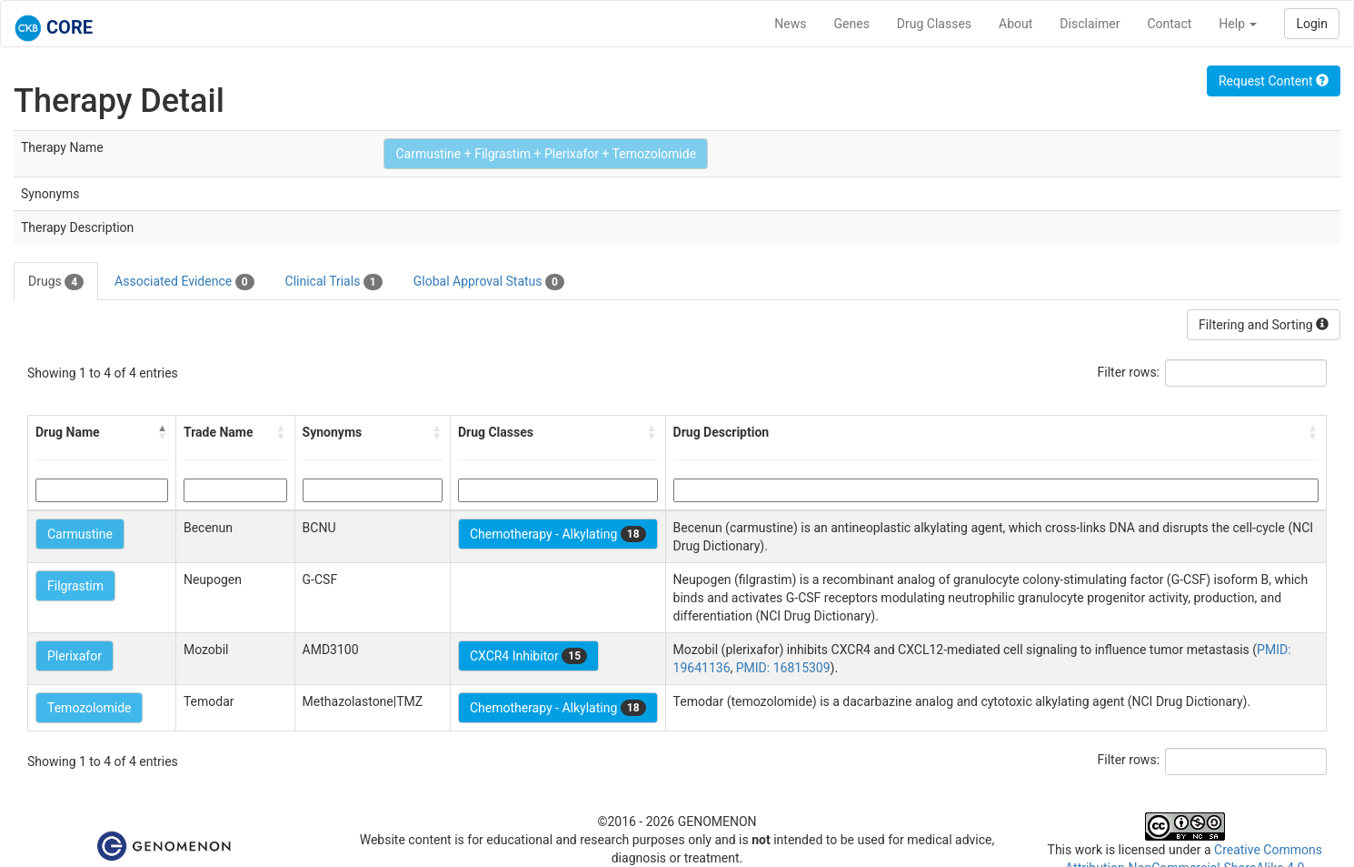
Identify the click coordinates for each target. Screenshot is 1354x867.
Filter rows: (1129, 372)
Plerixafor (74, 656)
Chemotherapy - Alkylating (558, 534)
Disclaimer (1090, 23)
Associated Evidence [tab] (184, 282)
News (790, 23)
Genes (852, 23)
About (1015, 23)
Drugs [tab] (56, 282)
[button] (162, 432)
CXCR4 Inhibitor (528, 656)
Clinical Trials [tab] (334, 282)
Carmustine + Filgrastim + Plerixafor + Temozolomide (545, 153)
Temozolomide (89, 708)
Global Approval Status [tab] (488, 282)
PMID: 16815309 (783, 667)
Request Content (1274, 81)
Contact (1169, 23)
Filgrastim (75, 586)
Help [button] (1238, 23)
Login (1312, 23)
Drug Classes (934, 23)
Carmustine (80, 534)
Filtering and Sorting (1264, 325)
